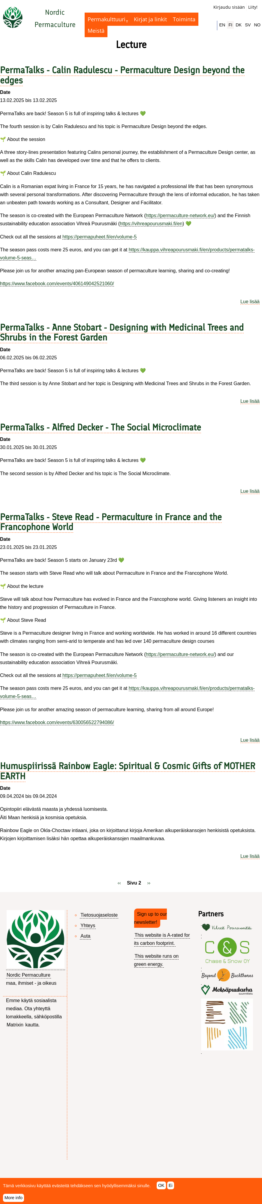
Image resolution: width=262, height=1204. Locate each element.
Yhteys (87, 925)
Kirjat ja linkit (150, 19)
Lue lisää (250, 301)
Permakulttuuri (106, 19)
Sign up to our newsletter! (150, 918)
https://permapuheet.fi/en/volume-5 (99, 236)
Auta (85, 936)
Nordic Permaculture (28, 975)
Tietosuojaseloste (99, 915)
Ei (171, 1188)
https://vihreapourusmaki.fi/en (151, 223)
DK (239, 24)
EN (222, 24)
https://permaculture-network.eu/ (180, 215)
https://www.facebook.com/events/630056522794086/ (57, 722)
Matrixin (15, 1024)
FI (230, 24)
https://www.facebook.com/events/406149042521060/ (57, 283)
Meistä (96, 30)
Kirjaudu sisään (229, 7)
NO (257, 24)
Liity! (252, 7)
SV (248, 24)
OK (161, 1188)
